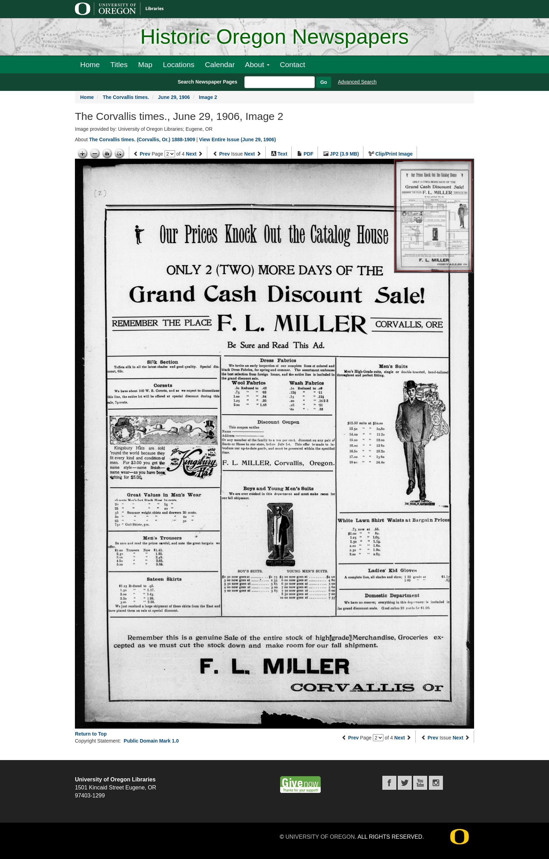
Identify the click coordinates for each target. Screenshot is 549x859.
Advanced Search (357, 82)
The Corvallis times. (126, 97)
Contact (292, 64)
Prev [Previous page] (145, 154)
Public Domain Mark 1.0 (151, 741)
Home (90, 64)
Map (145, 64)
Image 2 (208, 97)
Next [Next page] (191, 154)
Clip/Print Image (394, 154)
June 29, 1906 (174, 97)
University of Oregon (320, 837)
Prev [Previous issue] (224, 154)
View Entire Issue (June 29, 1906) (237, 139)
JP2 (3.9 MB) (344, 154)
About (257, 64)
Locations (178, 64)
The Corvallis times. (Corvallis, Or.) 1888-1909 (142, 139)
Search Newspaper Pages (207, 82)
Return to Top (91, 734)
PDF (308, 154)
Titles (118, 64)
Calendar (220, 64)
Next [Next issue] (249, 154)
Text (282, 154)
